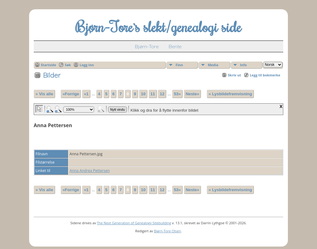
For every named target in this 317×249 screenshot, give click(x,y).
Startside (48, 64)
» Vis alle (44, 94)
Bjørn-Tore (147, 46)
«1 (86, 94)
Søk (68, 64)
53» (177, 94)
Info (243, 64)
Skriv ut (234, 75)
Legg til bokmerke (265, 75)
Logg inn (87, 64)
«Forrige (71, 94)
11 (152, 94)
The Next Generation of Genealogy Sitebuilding (134, 223)
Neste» (192, 94)
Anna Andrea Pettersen (90, 170)
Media (213, 64)
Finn (179, 64)
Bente (175, 46)
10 (143, 94)
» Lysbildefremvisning (230, 94)
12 (162, 94)
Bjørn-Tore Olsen (167, 231)
